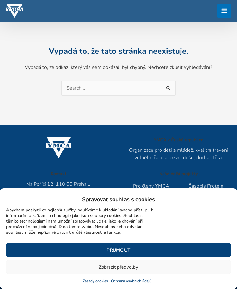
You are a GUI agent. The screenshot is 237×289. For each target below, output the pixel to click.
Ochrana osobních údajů (131, 280)
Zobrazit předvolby (118, 267)
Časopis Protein (205, 186)
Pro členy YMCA (151, 186)
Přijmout (118, 250)
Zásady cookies (95, 280)
